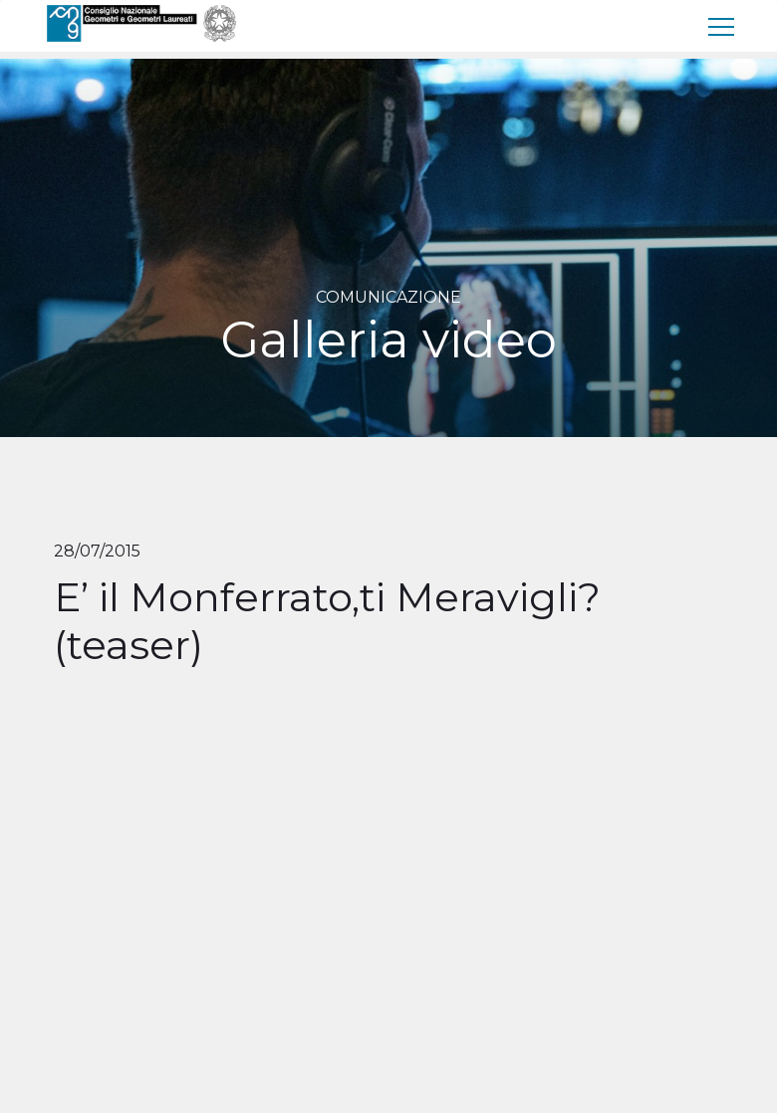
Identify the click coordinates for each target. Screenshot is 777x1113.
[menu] (722, 26)
